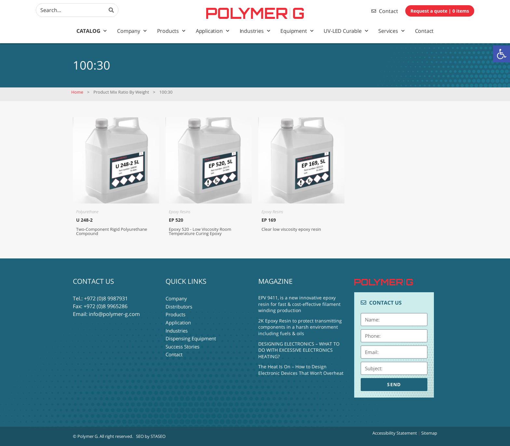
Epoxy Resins (179, 212)
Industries (255, 31)
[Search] (111, 10)
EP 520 (176, 220)
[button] (501, 54)
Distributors (179, 306)
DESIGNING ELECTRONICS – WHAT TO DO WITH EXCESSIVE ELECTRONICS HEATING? (299, 350)
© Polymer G (85, 436)
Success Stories (182, 345)
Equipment (296, 31)
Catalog (91, 31)
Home (77, 92)
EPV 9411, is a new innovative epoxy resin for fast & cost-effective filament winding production (299, 304)
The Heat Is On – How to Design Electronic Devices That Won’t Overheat (300, 369)
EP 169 (269, 220)
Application (212, 31)
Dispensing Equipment (191, 337)
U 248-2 (84, 220)
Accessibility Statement (394, 433)
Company (131, 31)
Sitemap (429, 433)
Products (171, 31)
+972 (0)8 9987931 (106, 298)
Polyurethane (87, 212)
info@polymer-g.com (114, 314)
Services (391, 31)
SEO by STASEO (151, 436)
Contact (424, 30)
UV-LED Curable (346, 31)
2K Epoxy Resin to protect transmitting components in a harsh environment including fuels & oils (300, 327)
